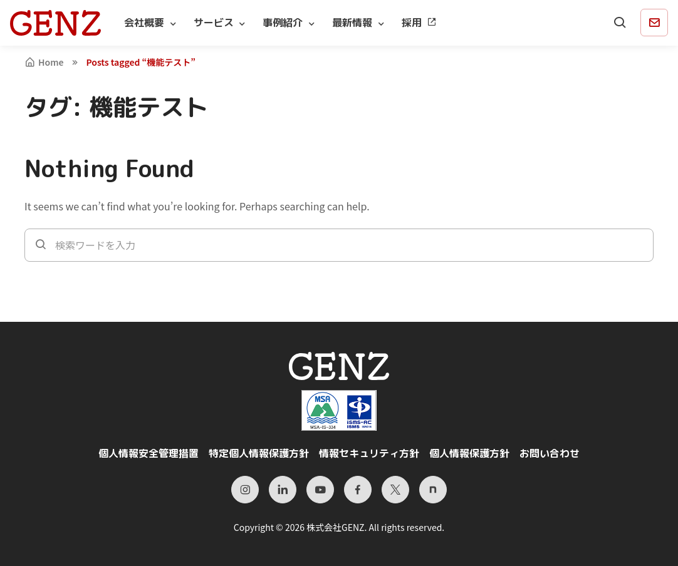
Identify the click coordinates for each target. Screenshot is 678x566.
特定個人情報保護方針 (259, 453)
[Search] (620, 22)
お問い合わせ (549, 453)
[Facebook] (358, 489)
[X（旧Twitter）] (395, 489)
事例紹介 (283, 22)
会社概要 (144, 22)
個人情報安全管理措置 (148, 453)
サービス (214, 22)
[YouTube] (320, 489)
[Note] (433, 489)
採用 (419, 22)
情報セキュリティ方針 (369, 453)
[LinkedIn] (282, 489)
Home (44, 62)
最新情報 (352, 22)
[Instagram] (245, 489)
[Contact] (654, 22)
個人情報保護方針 (469, 453)
